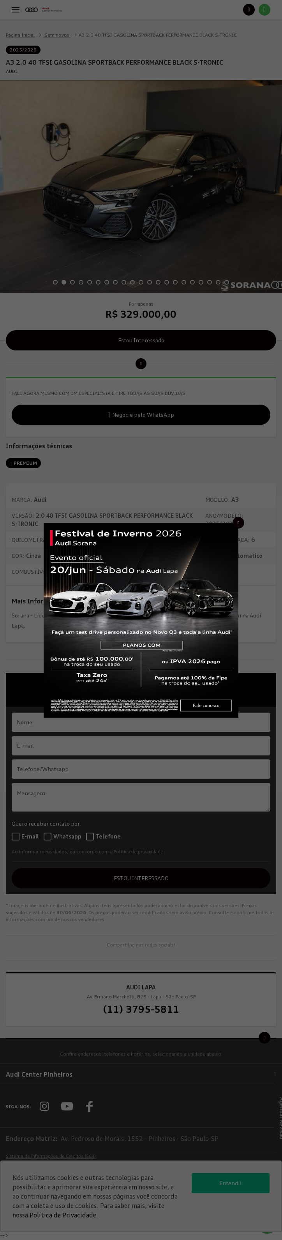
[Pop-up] (141, 619)
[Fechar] (238, 523)
